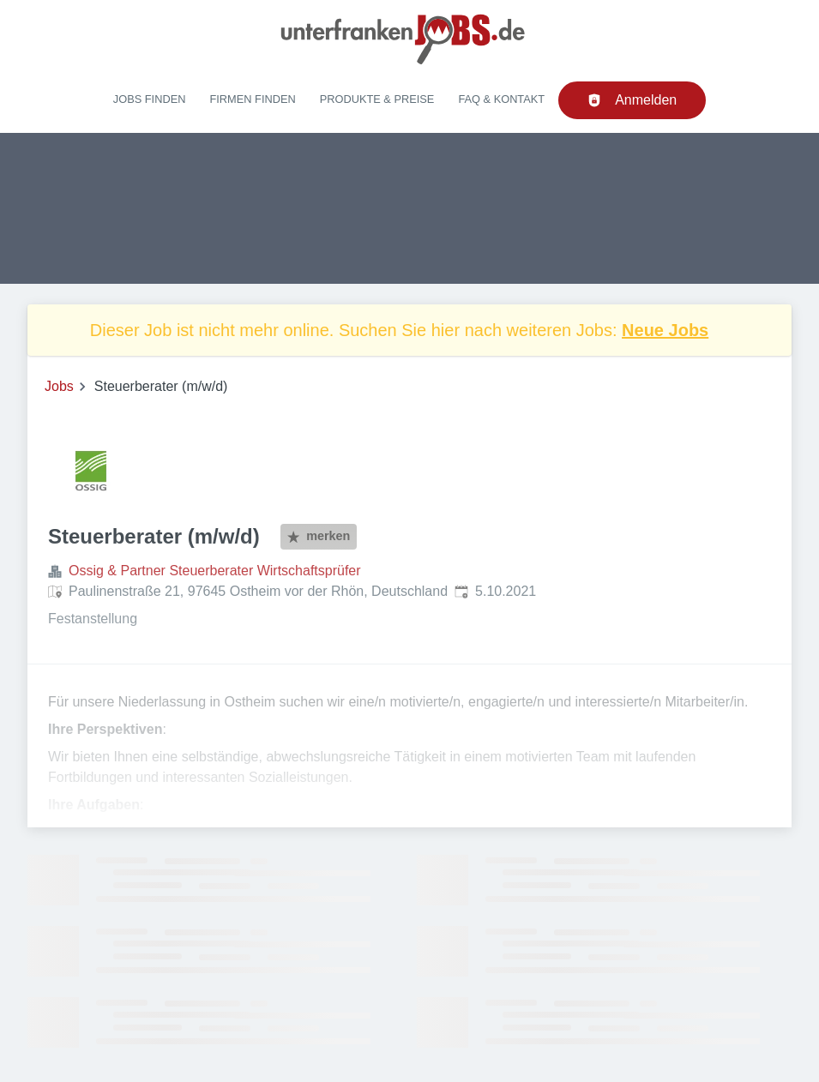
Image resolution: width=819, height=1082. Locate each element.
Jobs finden (149, 99)
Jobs (59, 386)
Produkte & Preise (377, 99)
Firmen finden (252, 99)
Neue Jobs (665, 330)
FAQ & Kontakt (501, 99)
